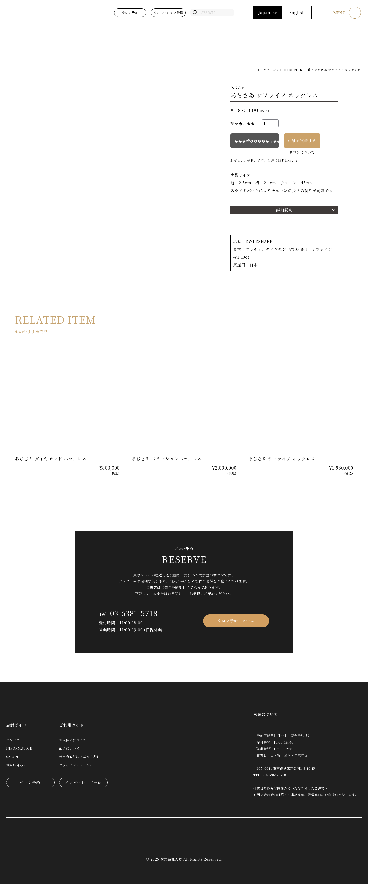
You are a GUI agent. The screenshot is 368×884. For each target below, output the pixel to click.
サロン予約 (129, 13)
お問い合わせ (16, 765)
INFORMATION (19, 748)
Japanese (267, 13)
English (296, 13)
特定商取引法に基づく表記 (79, 756)
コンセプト (14, 740)
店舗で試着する (302, 140)
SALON (12, 756)
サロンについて (302, 152)
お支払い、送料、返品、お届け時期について (264, 160)
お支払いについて (72, 740)
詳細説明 (284, 210)
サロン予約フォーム (236, 620)
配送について (69, 748)
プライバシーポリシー (76, 765)
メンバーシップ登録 (168, 13)
